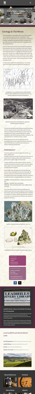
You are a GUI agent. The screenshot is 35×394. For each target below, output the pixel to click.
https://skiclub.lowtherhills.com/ (15, 347)
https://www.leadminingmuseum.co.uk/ (22, 341)
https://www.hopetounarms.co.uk (21, 349)
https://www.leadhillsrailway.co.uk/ (19, 344)
